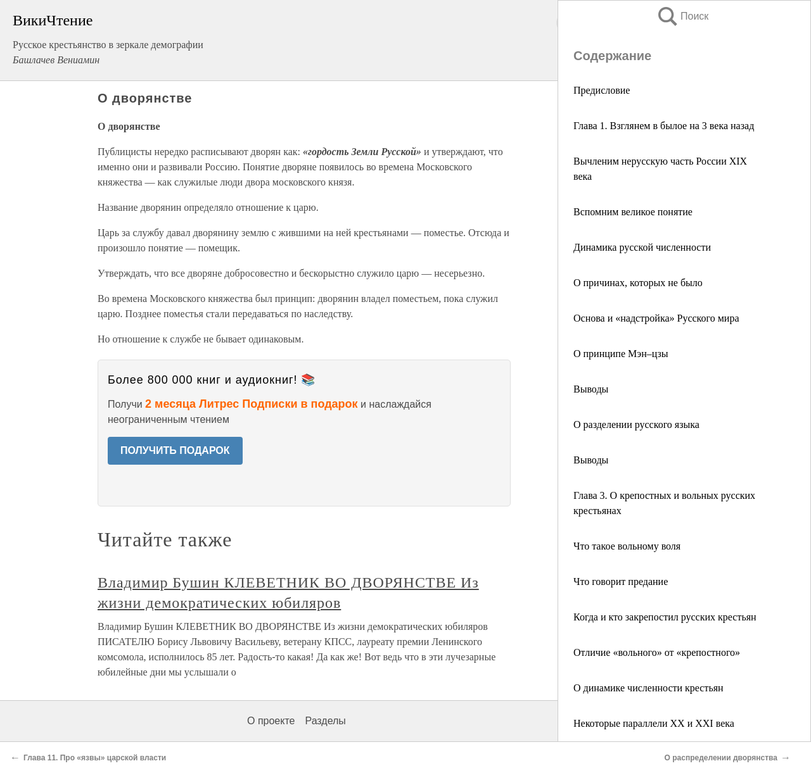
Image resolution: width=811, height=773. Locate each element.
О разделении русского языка (636, 424)
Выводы (590, 389)
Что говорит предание (620, 581)
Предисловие (601, 90)
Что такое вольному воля (626, 546)
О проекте (271, 720)
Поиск (682, 16)
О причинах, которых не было (638, 282)
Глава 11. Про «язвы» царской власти (94, 757)
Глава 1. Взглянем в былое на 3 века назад (663, 125)
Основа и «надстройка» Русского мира (656, 318)
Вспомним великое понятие (633, 211)
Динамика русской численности (642, 247)
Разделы (325, 720)
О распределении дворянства (721, 757)
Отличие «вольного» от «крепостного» (656, 652)
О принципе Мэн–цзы (620, 353)
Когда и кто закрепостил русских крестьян (665, 617)
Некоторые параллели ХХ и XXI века (653, 723)
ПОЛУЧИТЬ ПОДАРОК (175, 450)
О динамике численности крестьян (648, 687)
